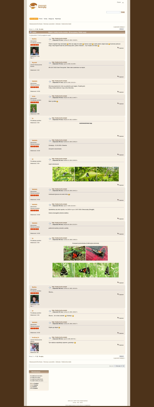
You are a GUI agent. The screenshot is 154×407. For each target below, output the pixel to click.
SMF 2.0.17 (70, 400)
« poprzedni (116, 26)
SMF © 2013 (76, 400)
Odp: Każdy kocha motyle (59, 38)
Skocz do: (111, 366)
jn (32, 118)
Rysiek (34, 62)
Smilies (31, 385)
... (34, 29)
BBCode (32, 383)
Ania (33, 96)
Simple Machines (84, 400)
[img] (31, 386)
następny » (122, 26)
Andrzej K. (35, 337)
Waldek (34, 81)
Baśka (34, 39)
